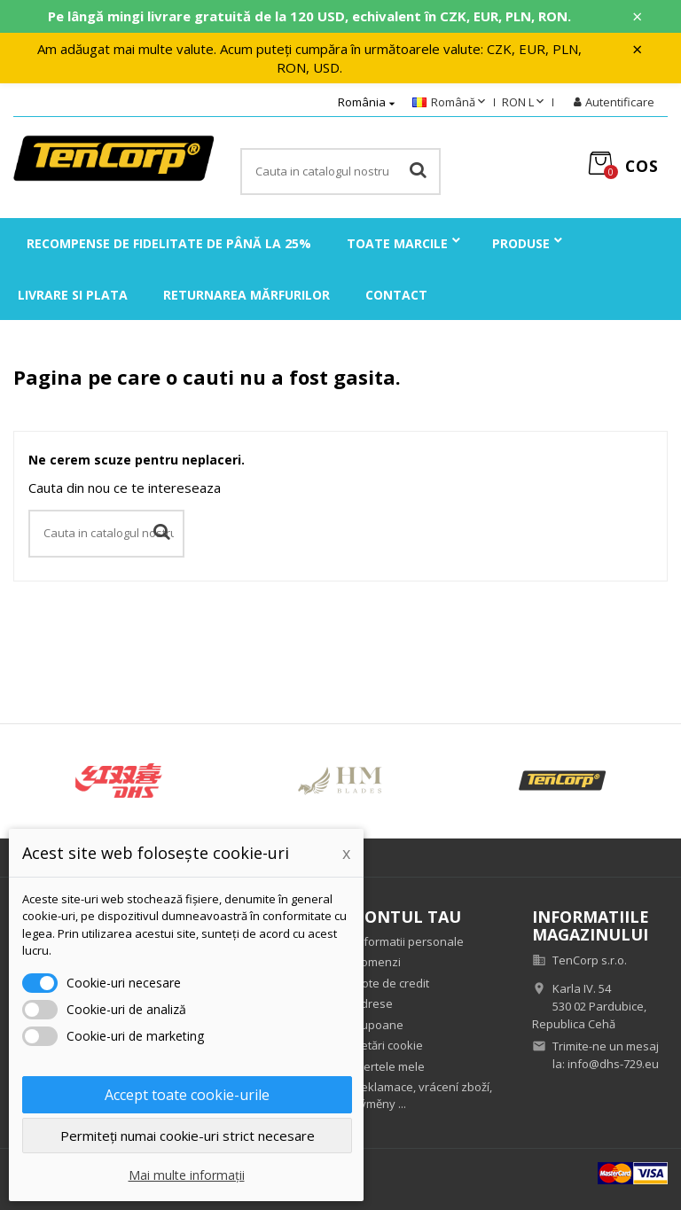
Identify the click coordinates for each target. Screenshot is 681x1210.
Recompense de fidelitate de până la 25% (169, 243)
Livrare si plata (73, 294)
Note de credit (391, 983)
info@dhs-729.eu (613, 1064)
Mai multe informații (187, 1175)
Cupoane (378, 1025)
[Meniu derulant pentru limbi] (450, 103)
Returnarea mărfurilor (246, 294)
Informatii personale (409, 941)
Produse (521, 243)
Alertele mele (389, 1066)
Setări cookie (388, 1045)
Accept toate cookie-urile (187, 1095)
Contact (396, 294)
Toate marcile (397, 243)
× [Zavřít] (637, 17)
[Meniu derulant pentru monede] (524, 103)
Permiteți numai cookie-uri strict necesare (187, 1135)
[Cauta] (340, 172)
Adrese (373, 1003)
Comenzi (377, 962)
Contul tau (407, 916)
